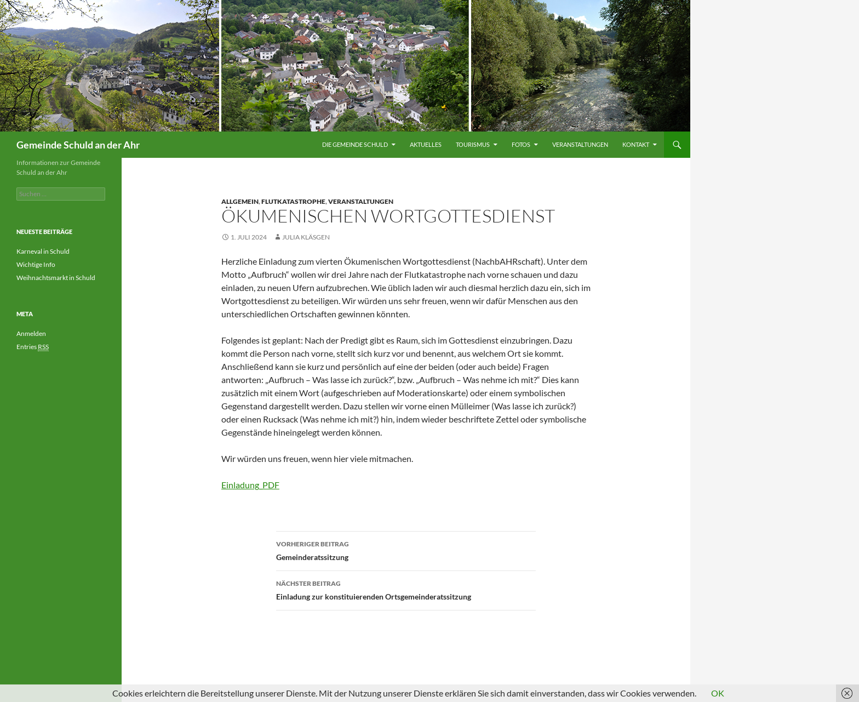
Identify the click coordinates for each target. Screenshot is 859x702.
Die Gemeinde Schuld (355, 144)
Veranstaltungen (580, 144)
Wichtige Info (35, 264)
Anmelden (31, 333)
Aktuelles (426, 144)
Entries (32, 347)
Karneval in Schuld (43, 251)
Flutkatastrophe (293, 201)
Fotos (521, 144)
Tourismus (473, 144)
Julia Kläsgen (306, 237)
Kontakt (635, 144)
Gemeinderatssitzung (406, 550)
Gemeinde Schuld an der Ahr (78, 145)
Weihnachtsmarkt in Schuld (55, 277)
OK (717, 693)
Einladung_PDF (250, 485)
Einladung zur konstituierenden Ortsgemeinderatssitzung (406, 589)
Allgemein (240, 201)
